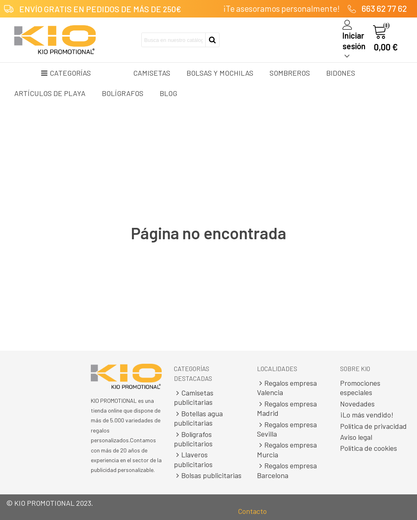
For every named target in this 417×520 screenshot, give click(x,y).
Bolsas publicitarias (207, 475)
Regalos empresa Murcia (287, 449)
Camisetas (151, 72)
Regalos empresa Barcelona (287, 470)
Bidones (340, 72)
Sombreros (290, 72)
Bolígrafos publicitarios (193, 439)
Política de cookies (368, 448)
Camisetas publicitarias (193, 397)
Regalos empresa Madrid (287, 408)
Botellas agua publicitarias (198, 418)
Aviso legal (356, 437)
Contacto (252, 511)
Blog (168, 93)
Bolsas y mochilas (220, 72)
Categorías (66, 72)
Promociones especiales (360, 387)
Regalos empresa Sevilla (287, 429)
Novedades (357, 403)
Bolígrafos (122, 93)
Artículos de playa (50, 93)
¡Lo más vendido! (366, 414)
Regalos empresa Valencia (287, 387)
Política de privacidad (373, 426)
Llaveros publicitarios (193, 459)
